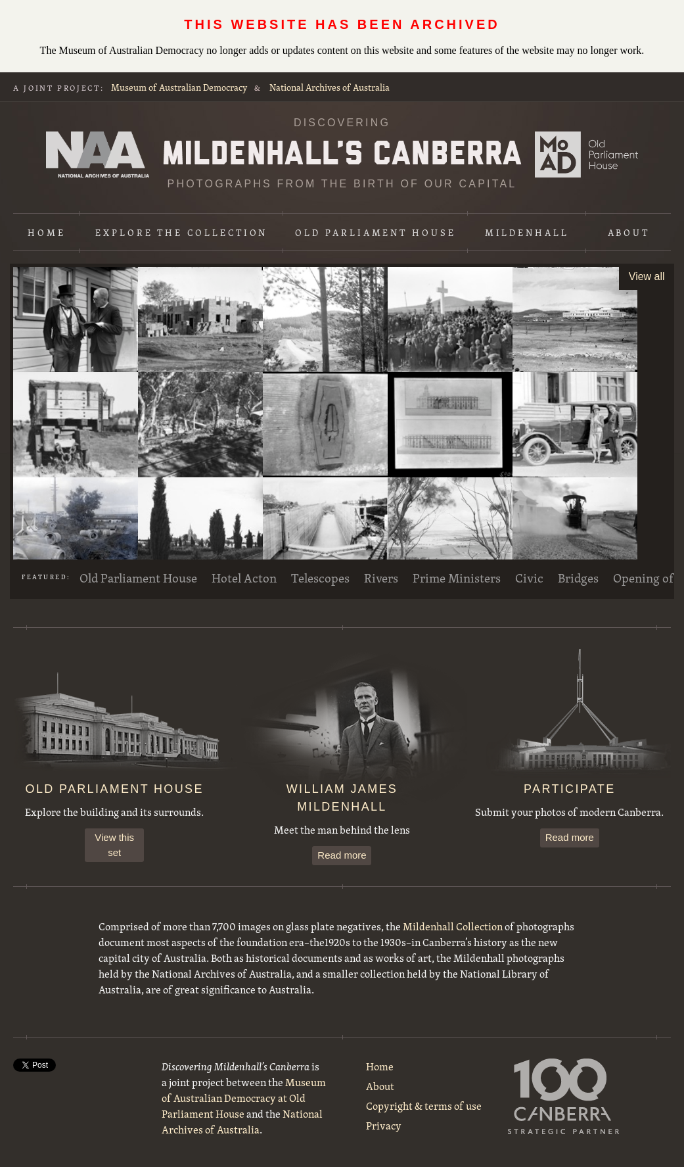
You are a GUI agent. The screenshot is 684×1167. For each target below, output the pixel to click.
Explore (181, 232)
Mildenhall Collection (453, 926)
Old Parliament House (375, 232)
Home (47, 232)
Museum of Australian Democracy (179, 87)
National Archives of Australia (329, 87)
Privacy (383, 1125)
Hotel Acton (244, 577)
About (629, 232)
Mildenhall (527, 232)
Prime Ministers (457, 577)
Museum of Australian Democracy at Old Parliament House (586, 154)
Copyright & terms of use (424, 1105)
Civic (529, 577)
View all (647, 276)
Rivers (381, 577)
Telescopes (320, 577)
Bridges (578, 577)
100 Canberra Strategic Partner (564, 1096)
